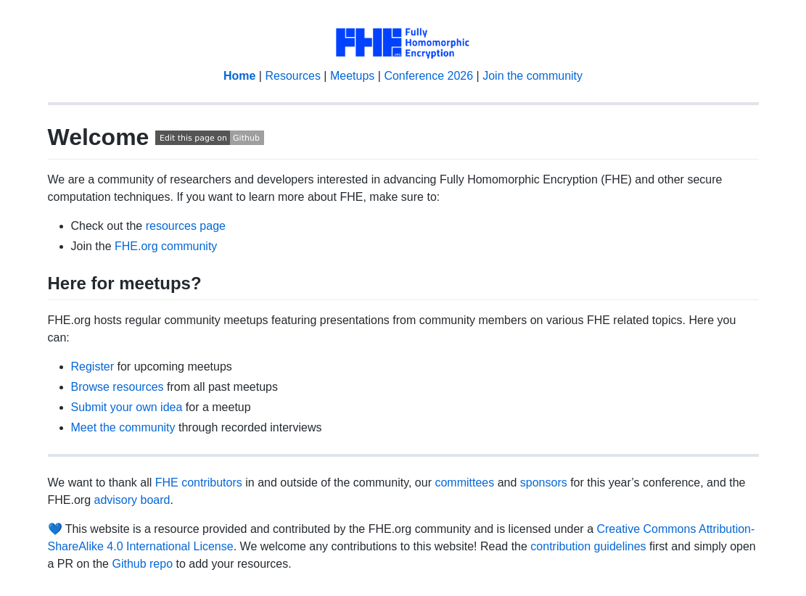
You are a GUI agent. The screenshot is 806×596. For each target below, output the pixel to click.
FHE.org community (166, 246)
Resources (292, 76)
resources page (186, 226)
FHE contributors (198, 482)
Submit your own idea (127, 407)
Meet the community (123, 427)
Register (93, 366)
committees (464, 482)
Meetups (352, 76)
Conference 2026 (428, 76)
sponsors (543, 482)
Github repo (142, 564)
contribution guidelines (588, 546)
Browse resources (117, 387)
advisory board (132, 500)
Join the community (532, 76)
